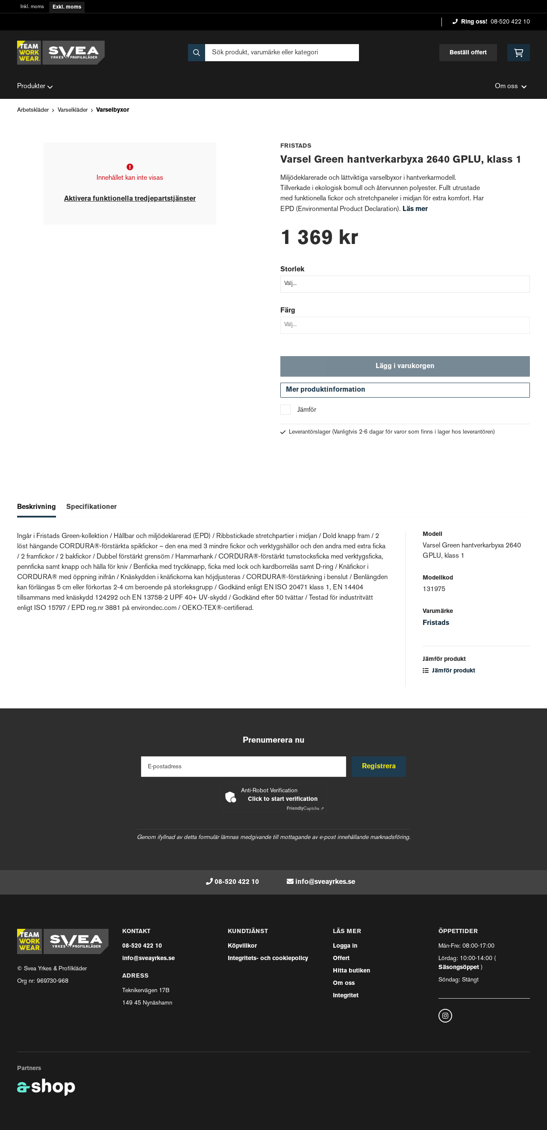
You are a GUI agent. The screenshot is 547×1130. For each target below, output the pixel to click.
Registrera (380, 767)
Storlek (292, 270)
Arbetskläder (33, 110)
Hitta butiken (351, 971)
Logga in (345, 946)
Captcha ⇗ (305, 809)
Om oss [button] (510, 86)
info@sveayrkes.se (325, 882)
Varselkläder (73, 110)
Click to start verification (283, 799)
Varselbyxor (112, 110)
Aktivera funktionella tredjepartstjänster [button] (130, 199)
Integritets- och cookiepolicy (268, 958)
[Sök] (273, 52)
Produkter (35, 86)
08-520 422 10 (510, 22)
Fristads (436, 625)
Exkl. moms (67, 7)
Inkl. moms (32, 7)
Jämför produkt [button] (449, 672)
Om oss (344, 983)
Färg (287, 311)
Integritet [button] (346, 996)
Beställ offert (468, 53)
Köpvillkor (242, 946)
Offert (341, 958)
